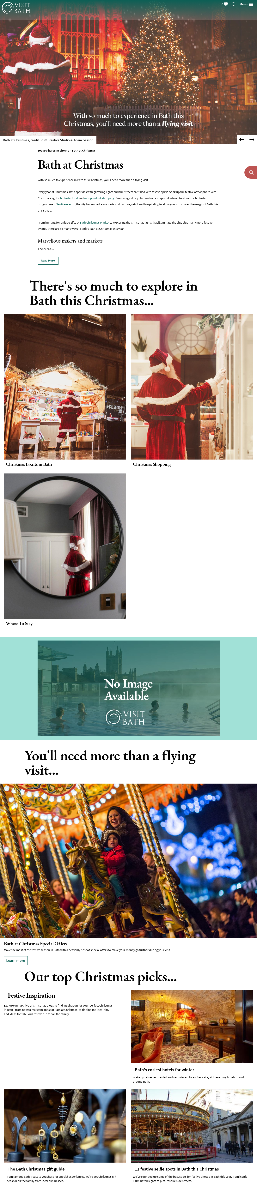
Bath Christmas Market (94, 222)
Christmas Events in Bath (29, 464)
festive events (66, 204)
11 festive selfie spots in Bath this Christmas (177, 1169)
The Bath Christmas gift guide (36, 1169)
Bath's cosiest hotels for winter (164, 1069)
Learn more (15, 960)
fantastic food (69, 198)
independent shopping (99, 198)
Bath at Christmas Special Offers (35, 943)
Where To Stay (19, 623)
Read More (48, 260)
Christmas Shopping (152, 464)
